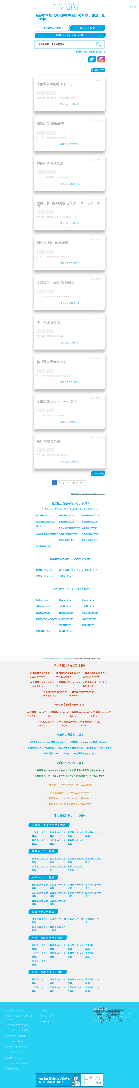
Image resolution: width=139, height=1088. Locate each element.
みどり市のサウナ (90, 612)
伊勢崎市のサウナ (44, 606)
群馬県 (41, 93)
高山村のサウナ (66, 631)
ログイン (133, 7)
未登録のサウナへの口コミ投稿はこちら (88, 493)
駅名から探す (87, 28)
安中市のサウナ (89, 600)
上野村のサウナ (89, 606)
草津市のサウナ (89, 625)
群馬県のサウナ (66, 625)
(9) (45, 570)
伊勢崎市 (51, 93)
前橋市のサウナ (43, 600)
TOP (40, 659)
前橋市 (50, 252)
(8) (70, 570)
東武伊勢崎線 (69, 659)
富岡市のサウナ (66, 618)
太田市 (50, 212)
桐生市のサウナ (89, 618)
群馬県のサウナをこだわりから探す (70, 35)
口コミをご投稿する (69, 104)
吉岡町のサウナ (43, 612)
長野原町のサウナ (44, 631)
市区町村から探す (52, 28)
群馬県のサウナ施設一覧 (53, 659)
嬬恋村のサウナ (66, 606)
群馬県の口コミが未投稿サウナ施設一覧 (90, 52)
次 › (74, 483)
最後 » (82, 483)
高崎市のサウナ (66, 600)
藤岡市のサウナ (66, 612)
